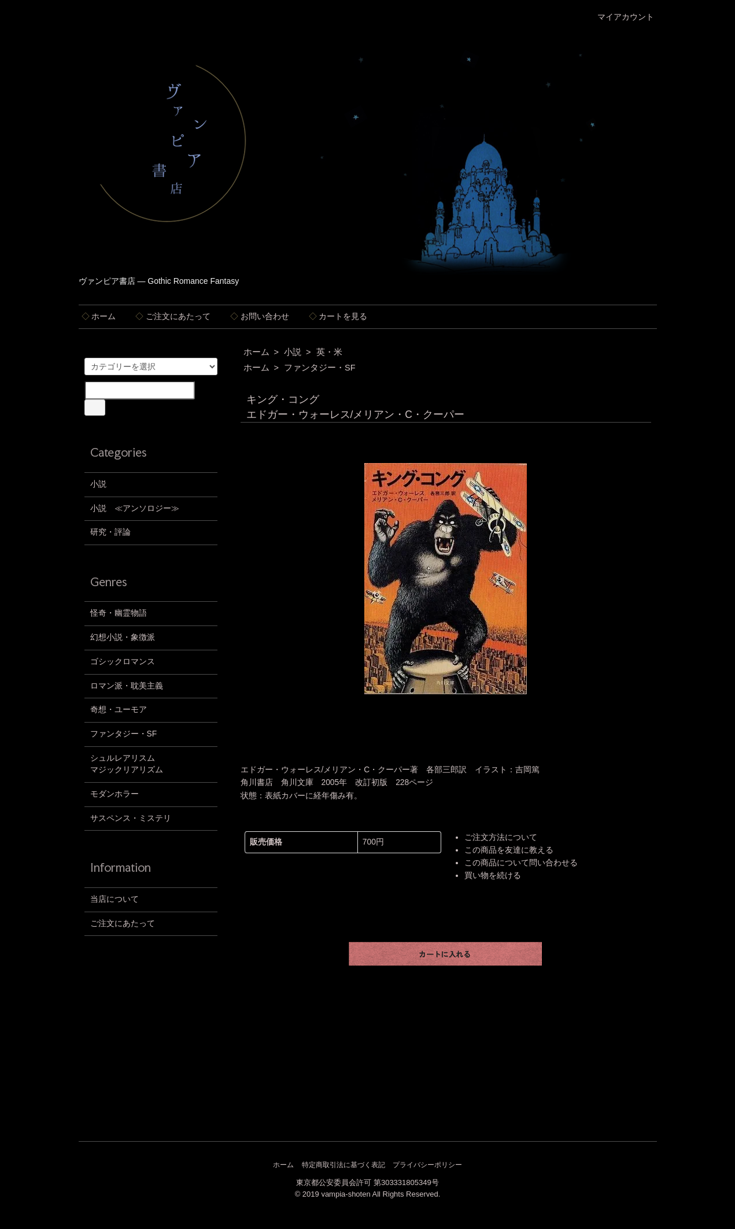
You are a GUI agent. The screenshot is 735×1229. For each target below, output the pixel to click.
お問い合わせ (259, 316)
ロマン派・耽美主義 (126, 686)
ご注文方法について (500, 837)
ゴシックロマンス (122, 661)
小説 (292, 352)
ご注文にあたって (172, 316)
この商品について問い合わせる (521, 862)
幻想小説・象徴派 (122, 637)
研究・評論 (110, 532)
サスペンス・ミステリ (130, 818)
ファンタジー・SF (320, 367)
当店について (114, 899)
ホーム (99, 316)
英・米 (329, 352)
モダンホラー (114, 794)
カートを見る (338, 316)
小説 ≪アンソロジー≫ (134, 508)
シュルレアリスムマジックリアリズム (126, 764)
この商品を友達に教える (508, 850)
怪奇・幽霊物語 (118, 613)
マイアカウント (619, 17)
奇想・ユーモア (118, 709)
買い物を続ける (492, 875)
